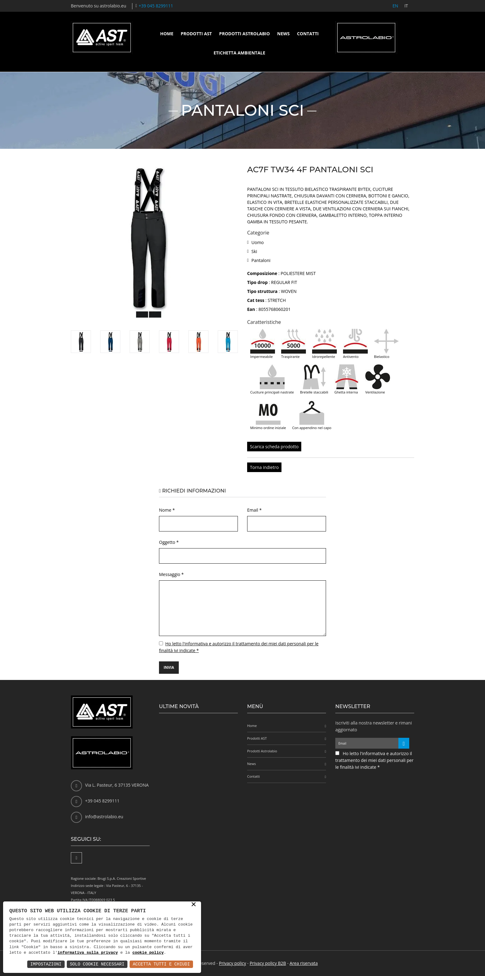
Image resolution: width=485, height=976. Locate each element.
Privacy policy (232, 963)
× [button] (193, 904)
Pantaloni (261, 260)
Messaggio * (171, 574)
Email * (254, 510)
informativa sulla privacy (88, 953)
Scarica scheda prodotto (274, 446)
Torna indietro (264, 467)
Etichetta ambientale (239, 53)
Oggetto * (169, 542)
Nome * (167, 510)
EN (395, 6)
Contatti (308, 34)
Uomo (257, 242)
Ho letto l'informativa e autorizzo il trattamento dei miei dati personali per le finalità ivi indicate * (374, 760)
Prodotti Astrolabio (244, 34)
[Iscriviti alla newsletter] (403, 743)
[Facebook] (76, 857)
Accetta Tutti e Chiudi (161, 964)
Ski (254, 251)
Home (167, 34)
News (283, 34)
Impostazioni (46, 964)
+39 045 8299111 (156, 6)
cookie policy (148, 953)
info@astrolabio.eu (104, 816)
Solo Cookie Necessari (97, 964)
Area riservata (304, 963)
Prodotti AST (196, 34)
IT (406, 6)
